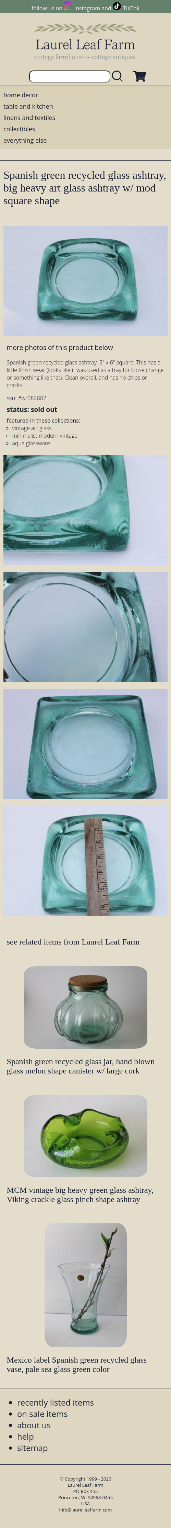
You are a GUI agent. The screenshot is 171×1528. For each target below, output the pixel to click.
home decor (20, 95)
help (25, 1436)
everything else (25, 140)
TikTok (131, 8)
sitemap (32, 1447)
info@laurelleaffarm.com (85, 1510)
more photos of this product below (60, 347)
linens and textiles (29, 117)
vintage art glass (32, 428)
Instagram (87, 8)
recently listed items (55, 1402)
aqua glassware (31, 443)
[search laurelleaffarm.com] (118, 76)
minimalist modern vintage (45, 435)
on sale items (42, 1413)
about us (34, 1425)
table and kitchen (28, 106)
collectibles (19, 129)
